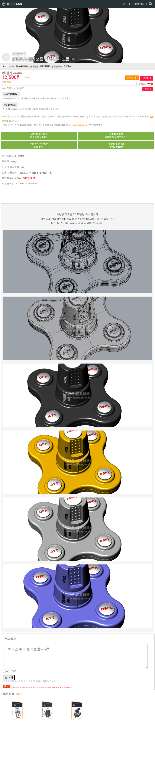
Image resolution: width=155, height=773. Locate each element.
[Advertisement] (43, 196)
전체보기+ (19, 694)
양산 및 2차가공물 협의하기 (78, 125)
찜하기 (148, 89)
